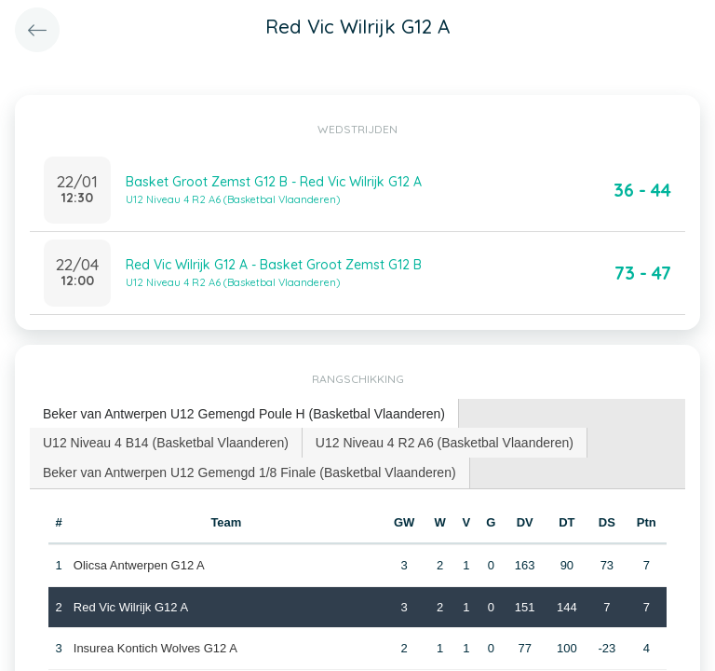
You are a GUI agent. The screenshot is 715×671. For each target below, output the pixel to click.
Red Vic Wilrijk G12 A (131, 607)
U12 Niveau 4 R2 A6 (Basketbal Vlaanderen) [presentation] (444, 442)
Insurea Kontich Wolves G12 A (155, 648)
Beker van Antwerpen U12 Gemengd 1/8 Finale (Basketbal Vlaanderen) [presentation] (249, 472)
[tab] (244, 414)
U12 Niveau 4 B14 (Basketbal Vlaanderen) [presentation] (166, 442)
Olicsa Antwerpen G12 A (139, 565)
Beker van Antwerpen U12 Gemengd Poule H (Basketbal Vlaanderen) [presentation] (244, 413)
